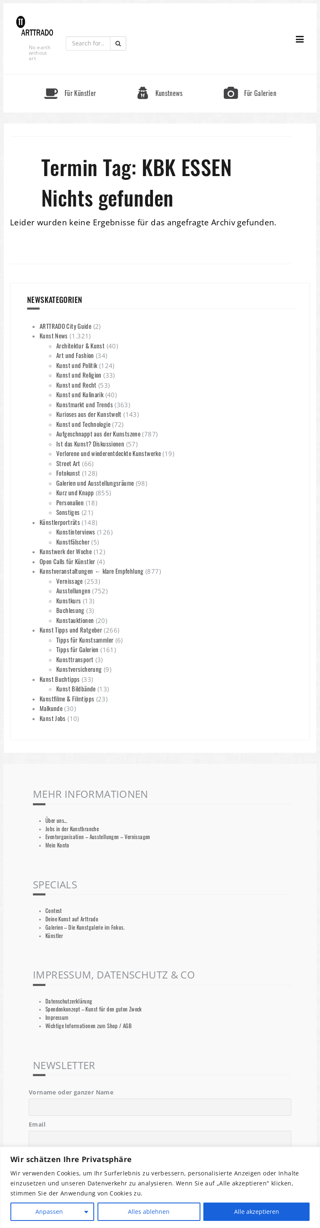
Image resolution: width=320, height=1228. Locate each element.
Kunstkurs (68, 600)
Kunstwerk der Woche (66, 551)
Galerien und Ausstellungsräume (95, 482)
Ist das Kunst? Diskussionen (90, 443)
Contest (53, 911)
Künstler (54, 936)
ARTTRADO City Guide (65, 325)
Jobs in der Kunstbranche (72, 829)
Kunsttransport (74, 659)
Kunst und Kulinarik (79, 394)
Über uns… (56, 821)
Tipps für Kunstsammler (84, 639)
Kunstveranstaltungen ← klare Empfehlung (92, 570)
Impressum (56, 1017)
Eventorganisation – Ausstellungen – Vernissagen (97, 837)
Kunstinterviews (75, 531)
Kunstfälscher (73, 541)
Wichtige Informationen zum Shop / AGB (88, 1026)
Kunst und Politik (76, 365)
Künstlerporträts (60, 522)
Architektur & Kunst (80, 345)
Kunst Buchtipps (60, 678)
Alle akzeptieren (256, 1211)
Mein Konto (57, 845)
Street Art (68, 463)
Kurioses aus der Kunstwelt (89, 414)
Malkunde (51, 708)
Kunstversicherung (79, 668)
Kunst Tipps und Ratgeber (71, 629)
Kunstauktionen (75, 620)
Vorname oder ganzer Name (71, 1092)
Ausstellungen (73, 590)
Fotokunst (68, 472)
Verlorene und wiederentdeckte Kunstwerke (108, 453)
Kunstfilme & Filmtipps (67, 698)
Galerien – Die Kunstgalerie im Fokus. (85, 927)
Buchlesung (70, 610)
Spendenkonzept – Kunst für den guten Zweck (93, 1009)
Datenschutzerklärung (68, 1001)
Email (37, 1124)
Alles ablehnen (149, 1211)
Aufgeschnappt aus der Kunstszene (98, 433)
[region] (160, 1187)
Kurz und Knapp (75, 492)
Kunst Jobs (53, 718)
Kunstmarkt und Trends (84, 404)
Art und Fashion (75, 355)
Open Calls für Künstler (67, 561)
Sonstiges (68, 512)
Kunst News (54, 335)
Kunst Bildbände (76, 688)
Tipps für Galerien (77, 649)
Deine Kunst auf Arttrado (71, 919)
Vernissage (69, 580)
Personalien (70, 502)
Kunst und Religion (79, 374)
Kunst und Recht (76, 384)
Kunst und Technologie (83, 424)
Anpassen (49, 1211)
